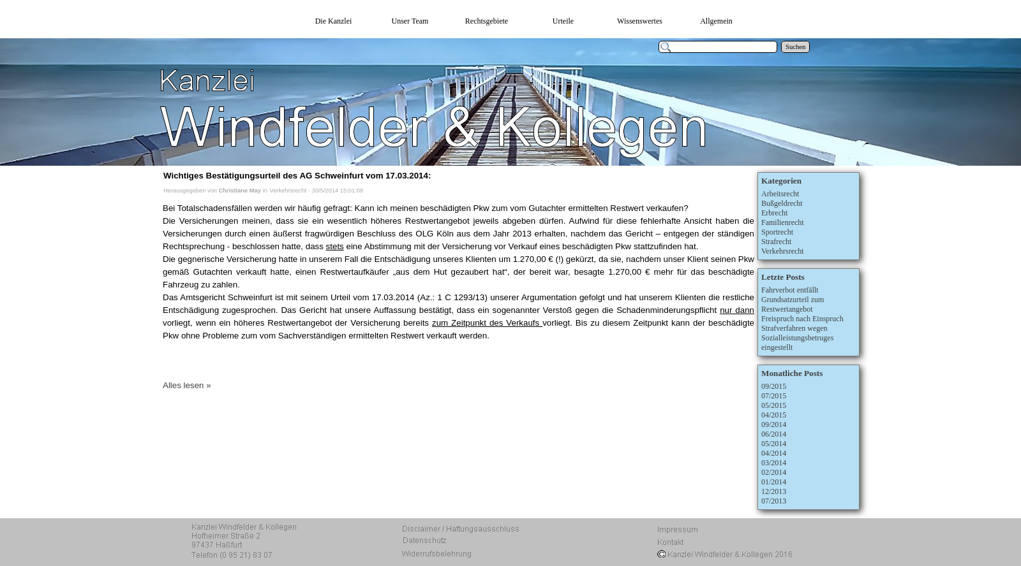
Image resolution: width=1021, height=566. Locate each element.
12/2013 (773, 491)
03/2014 (773, 462)
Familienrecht (782, 222)
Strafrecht (776, 241)
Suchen (795, 46)
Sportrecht (777, 232)
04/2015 (773, 414)
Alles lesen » (187, 385)
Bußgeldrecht (782, 203)
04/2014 (773, 453)
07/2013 (773, 501)
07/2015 (773, 395)
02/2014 (773, 472)
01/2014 (773, 481)
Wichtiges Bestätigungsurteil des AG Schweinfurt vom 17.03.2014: (297, 175)
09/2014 (773, 424)
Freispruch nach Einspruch (802, 318)
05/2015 (773, 405)
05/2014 (773, 443)
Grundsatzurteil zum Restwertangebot (792, 304)
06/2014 (773, 434)
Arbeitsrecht (780, 193)
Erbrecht (774, 212)
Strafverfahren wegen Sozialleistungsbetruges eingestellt (797, 338)
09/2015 (773, 386)
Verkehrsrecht (287, 190)
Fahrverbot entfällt (790, 290)
